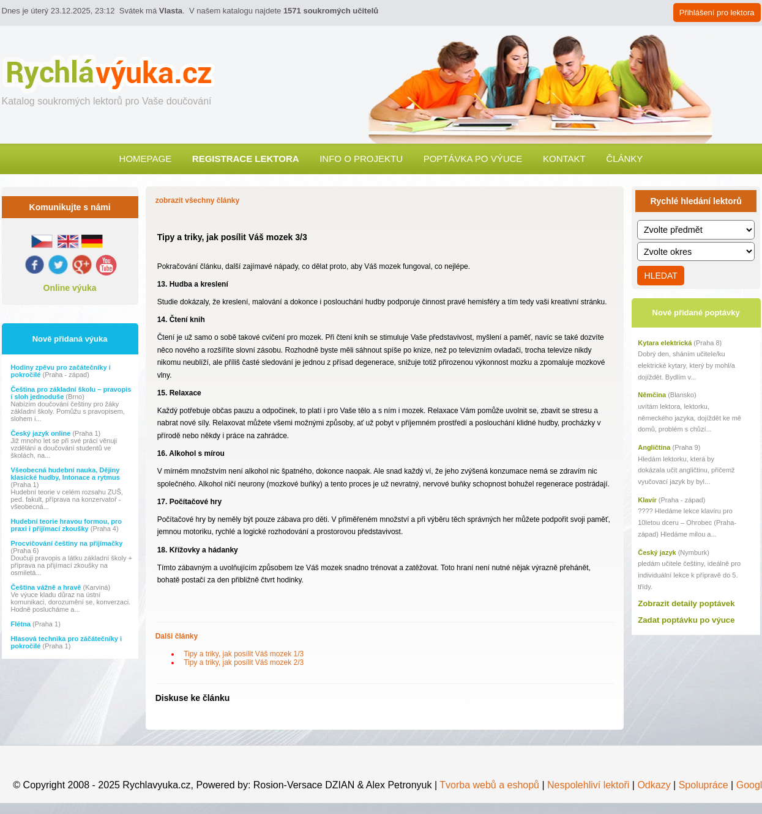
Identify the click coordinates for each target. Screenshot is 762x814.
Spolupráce (703, 785)
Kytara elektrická (665, 342)
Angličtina (654, 447)
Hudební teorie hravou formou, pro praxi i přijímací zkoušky (66, 525)
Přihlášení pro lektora (717, 12)
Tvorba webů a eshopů (488, 785)
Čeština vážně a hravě (47, 587)
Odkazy (653, 785)
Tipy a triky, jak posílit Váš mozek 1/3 (242, 654)
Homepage (145, 158)
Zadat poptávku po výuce (686, 620)
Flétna (21, 624)
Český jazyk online (42, 433)
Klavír (647, 500)
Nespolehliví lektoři (588, 785)
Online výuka (70, 288)
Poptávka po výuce (473, 158)
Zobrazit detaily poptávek (686, 603)
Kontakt (564, 158)
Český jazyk (657, 552)
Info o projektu (361, 158)
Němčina (652, 394)
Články (624, 158)
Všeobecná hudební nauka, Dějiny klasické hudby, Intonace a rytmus (65, 473)
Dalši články (176, 636)
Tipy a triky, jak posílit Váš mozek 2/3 (242, 662)
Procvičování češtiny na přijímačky (67, 543)
